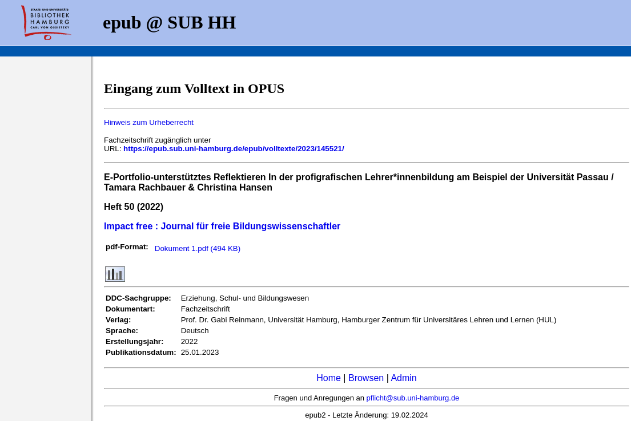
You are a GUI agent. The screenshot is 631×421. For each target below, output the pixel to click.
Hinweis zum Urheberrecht (149, 122)
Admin (403, 378)
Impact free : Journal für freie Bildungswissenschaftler (222, 226)
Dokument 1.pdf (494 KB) (197, 248)
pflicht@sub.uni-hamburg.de (413, 398)
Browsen (366, 378)
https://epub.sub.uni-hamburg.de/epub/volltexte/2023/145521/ (233, 148)
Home (328, 378)
